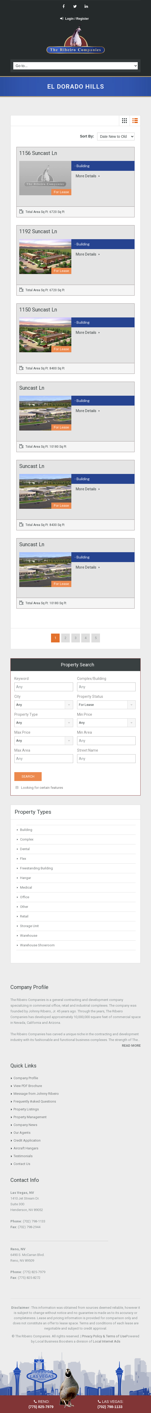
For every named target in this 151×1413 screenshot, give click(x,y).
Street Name (87, 750)
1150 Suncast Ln (38, 310)
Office (24, 897)
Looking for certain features (39, 788)
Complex (26, 839)
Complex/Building (91, 678)
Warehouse (28, 935)
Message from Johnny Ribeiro (36, 1094)
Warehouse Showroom (37, 945)
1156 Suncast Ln (38, 153)
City (17, 696)
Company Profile (26, 1078)
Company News (25, 1125)
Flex (23, 859)
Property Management (30, 1117)
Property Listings (26, 1109)
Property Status (90, 696)
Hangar (25, 878)
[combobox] (43, 704)
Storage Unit (29, 926)
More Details (88, 176)
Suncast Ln (31, 388)
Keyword (21, 678)
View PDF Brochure (28, 1086)
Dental (25, 849)
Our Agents (22, 1133)
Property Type (26, 714)
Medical (26, 887)
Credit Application (27, 1140)
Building (26, 830)
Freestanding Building (36, 868)
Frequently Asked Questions (35, 1101)
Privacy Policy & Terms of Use (104, 1336)
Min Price (84, 714)
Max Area (22, 750)
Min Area (84, 732)
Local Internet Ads (106, 1341)
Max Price (22, 732)
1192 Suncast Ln (38, 231)
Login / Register (74, 19)
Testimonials (23, 1156)
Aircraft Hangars (26, 1148)
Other (24, 907)
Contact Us (22, 1164)
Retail (24, 916)
